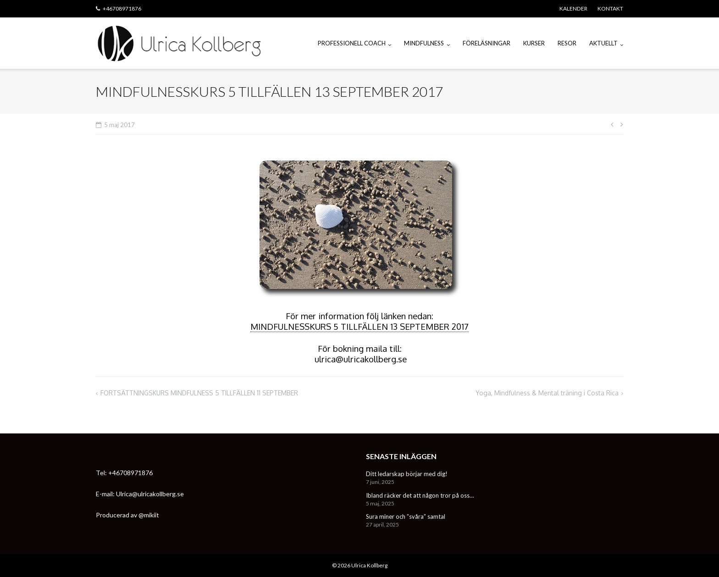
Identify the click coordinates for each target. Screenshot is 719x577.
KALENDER (573, 8)
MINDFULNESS (424, 43)
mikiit (151, 515)
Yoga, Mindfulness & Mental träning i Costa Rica (547, 393)
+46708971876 (122, 8)
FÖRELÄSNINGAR (486, 43)
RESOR (567, 43)
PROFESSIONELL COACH (352, 43)
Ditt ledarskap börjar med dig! (407, 473)
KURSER (534, 43)
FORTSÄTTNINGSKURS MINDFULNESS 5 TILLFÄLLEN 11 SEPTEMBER (199, 393)
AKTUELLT (603, 43)
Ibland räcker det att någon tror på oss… (420, 495)
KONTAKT (610, 8)
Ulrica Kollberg (369, 565)
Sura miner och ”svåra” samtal (405, 516)
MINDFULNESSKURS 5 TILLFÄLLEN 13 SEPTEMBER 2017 (359, 326)
